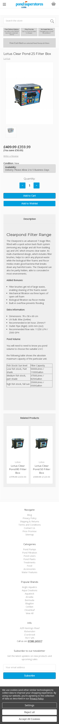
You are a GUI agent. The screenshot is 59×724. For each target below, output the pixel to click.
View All (29, 613)
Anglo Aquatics (29, 587)
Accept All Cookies (29, 719)
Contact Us (29, 528)
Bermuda (29, 600)
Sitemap (29, 534)
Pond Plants (29, 559)
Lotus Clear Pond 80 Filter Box (18, 469)
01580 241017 (35, 641)
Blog (29, 514)
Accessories (30, 569)
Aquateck (29, 593)
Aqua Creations (29, 590)
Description (29, 218)
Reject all (29, 712)
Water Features (29, 572)
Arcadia (29, 596)
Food (29, 565)
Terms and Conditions (29, 524)
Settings (29, 705)
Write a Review (10, 156)
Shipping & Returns (29, 521)
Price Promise (29, 531)
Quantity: (29, 178)
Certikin (29, 606)
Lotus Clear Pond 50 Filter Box (41, 469)
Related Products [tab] (29, 417)
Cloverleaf (30, 610)
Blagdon (29, 603)
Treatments (29, 562)
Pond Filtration (29, 552)
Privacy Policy (29, 518)
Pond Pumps (29, 549)
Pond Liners (30, 555)
